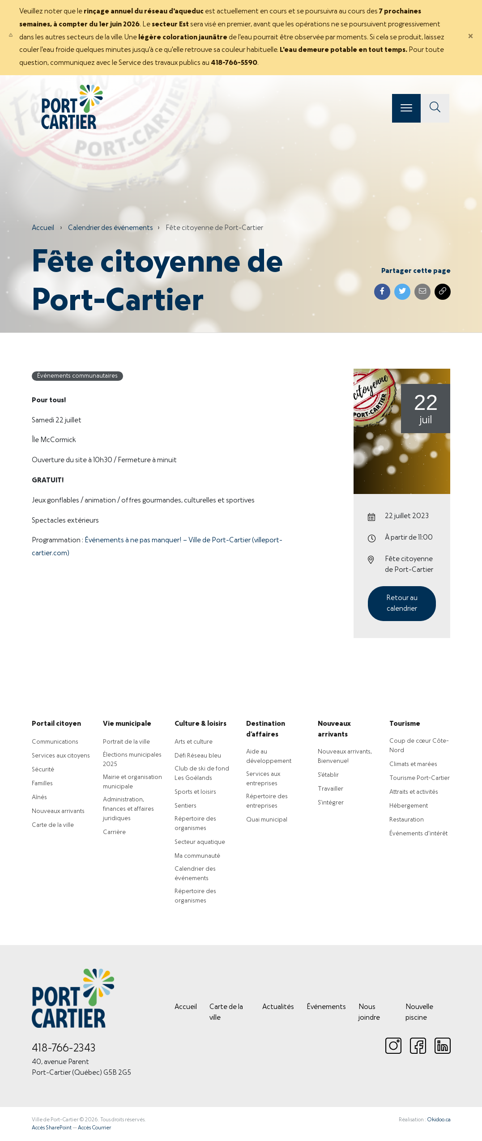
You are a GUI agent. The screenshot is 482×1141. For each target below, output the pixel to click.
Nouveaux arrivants (58, 811)
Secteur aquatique (200, 842)
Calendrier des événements (110, 228)
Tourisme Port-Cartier (419, 778)
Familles (42, 784)
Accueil (43, 228)
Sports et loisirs (195, 792)
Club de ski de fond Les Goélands (202, 773)
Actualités (278, 1007)
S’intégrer (331, 803)
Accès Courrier (94, 1128)
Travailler (330, 789)
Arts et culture (194, 742)
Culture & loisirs (200, 724)
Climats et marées (413, 764)
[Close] (470, 37)
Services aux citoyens (61, 756)
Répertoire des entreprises (267, 801)
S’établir (328, 775)
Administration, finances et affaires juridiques (128, 809)
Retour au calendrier (402, 604)
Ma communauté (197, 856)
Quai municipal (266, 820)
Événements (326, 1007)
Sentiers (185, 806)
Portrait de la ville (126, 742)
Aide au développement (268, 756)
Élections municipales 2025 (132, 759)
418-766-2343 (64, 1049)
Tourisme (404, 724)
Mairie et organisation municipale (132, 782)
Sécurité (43, 770)
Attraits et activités (413, 792)
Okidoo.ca (439, 1120)
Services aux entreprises (263, 779)
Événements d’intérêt (418, 834)
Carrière (114, 832)
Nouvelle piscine (419, 1013)
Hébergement (408, 806)
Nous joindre (369, 1013)
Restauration (406, 820)
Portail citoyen (56, 724)
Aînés (39, 797)
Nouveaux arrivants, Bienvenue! (345, 756)
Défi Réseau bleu (198, 756)
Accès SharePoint (52, 1128)
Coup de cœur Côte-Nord (419, 746)
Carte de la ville (53, 825)
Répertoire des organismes (195, 823)
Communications (55, 742)
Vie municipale (127, 724)
